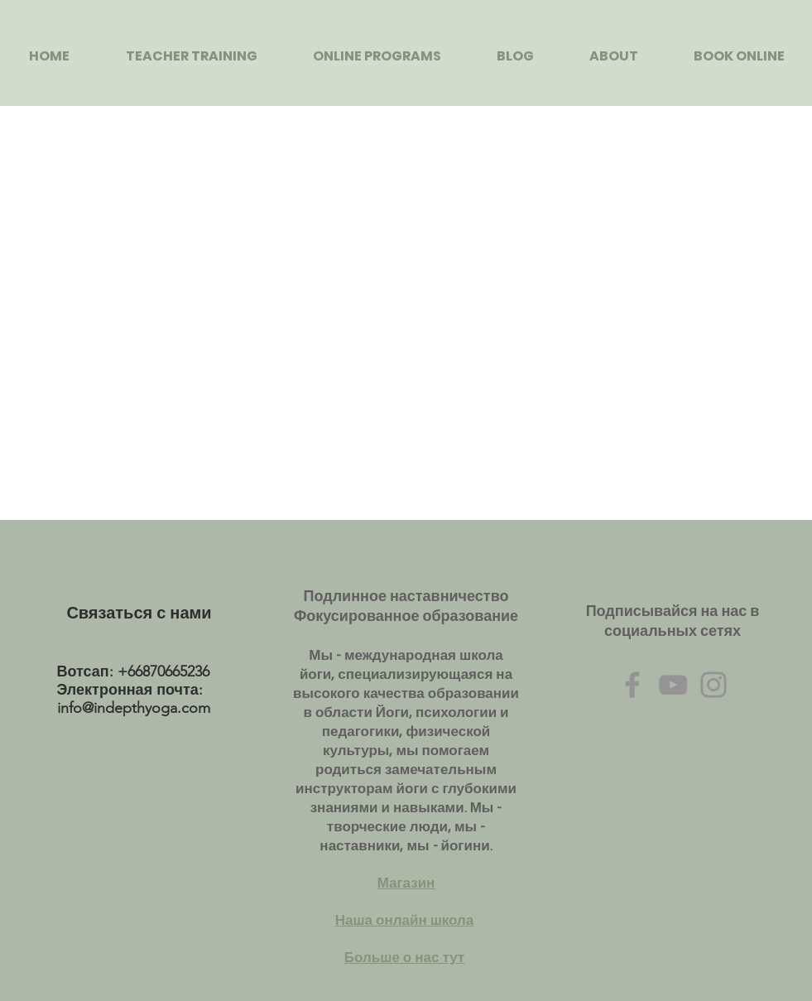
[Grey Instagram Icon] (713, 684)
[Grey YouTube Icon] (673, 684)
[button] (192, 55)
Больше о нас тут (404, 957)
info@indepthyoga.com (133, 708)
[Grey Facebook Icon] (632, 684)
